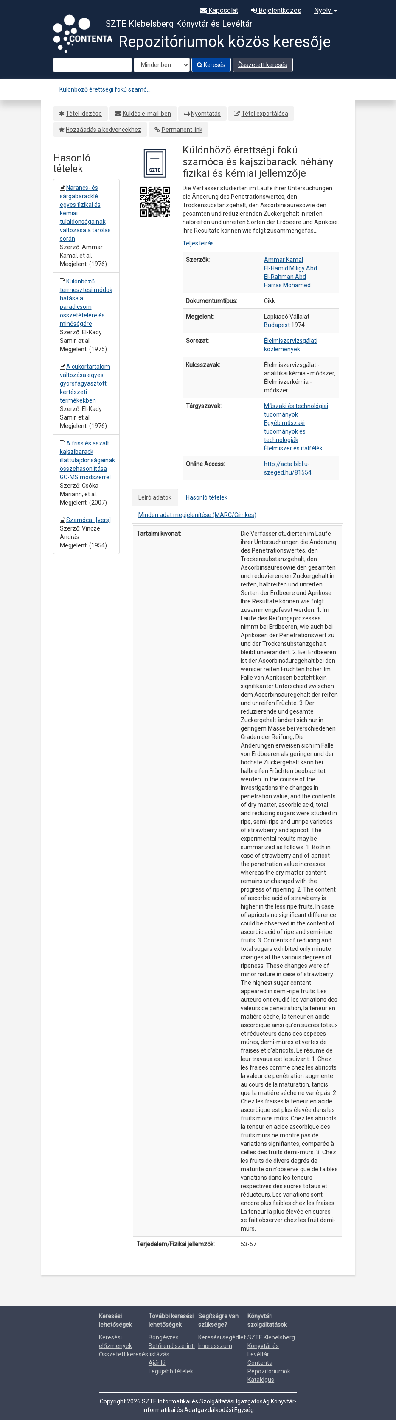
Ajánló (157, 1362)
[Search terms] (92, 65)
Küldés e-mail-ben (147, 113)
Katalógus (260, 1379)
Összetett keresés (262, 64)
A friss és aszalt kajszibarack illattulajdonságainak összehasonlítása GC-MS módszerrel (87, 460)
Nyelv (325, 10)
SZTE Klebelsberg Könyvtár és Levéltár (271, 1346)
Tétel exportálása (265, 113)
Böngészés (164, 1337)
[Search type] (162, 65)
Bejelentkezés (276, 10)
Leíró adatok (154, 497)
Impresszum (215, 1345)
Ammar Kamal (283, 259)
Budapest (277, 325)
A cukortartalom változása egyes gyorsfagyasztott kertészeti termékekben (85, 383)
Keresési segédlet (222, 1337)
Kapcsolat (219, 10)
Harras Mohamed (287, 285)
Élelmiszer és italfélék (293, 448)
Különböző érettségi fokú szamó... (105, 89)
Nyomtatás (206, 113)
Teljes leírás (198, 243)
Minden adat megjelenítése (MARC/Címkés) (197, 514)
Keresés (211, 64)
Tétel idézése (84, 113)
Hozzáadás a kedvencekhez (103, 129)
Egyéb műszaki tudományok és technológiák (285, 431)
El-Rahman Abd (285, 276)
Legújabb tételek (171, 1371)
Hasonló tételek (206, 497)
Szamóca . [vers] (88, 520)
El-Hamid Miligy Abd (290, 268)
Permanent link (182, 129)
